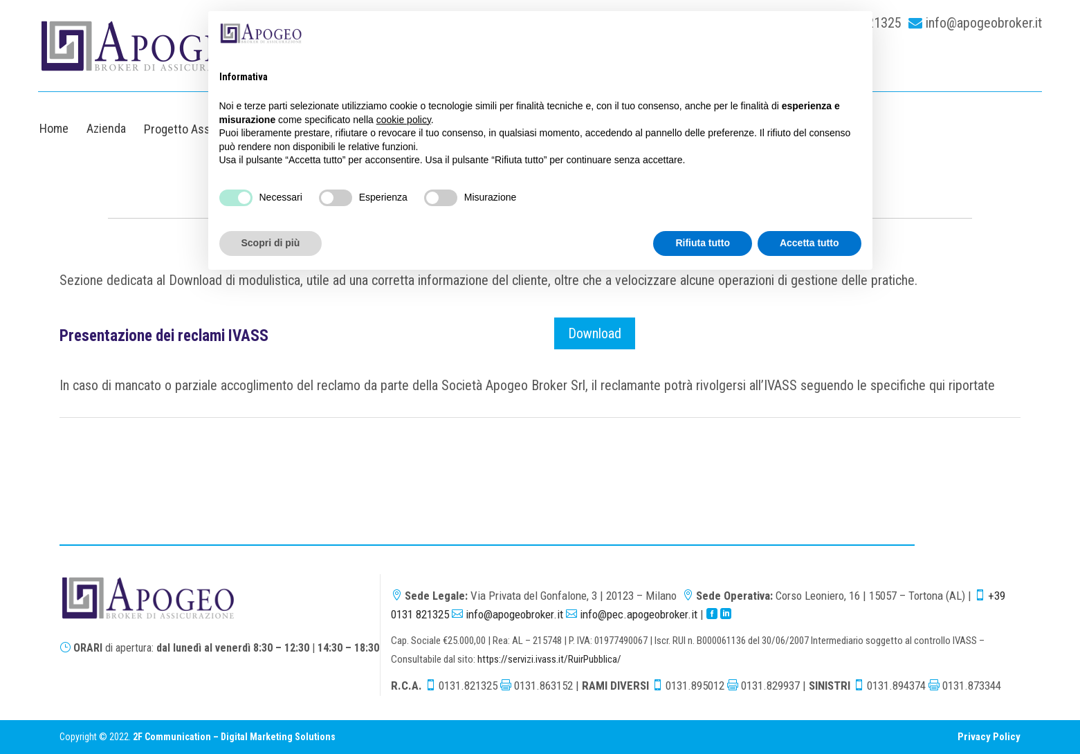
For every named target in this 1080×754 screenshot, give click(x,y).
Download (594, 333)
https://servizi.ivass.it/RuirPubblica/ (549, 659)
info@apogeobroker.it (984, 23)
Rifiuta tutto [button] (702, 242)
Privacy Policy (989, 736)
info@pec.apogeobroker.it (638, 614)
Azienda (106, 128)
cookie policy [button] (403, 119)
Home (53, 128)
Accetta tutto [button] (809, 242)
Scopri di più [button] (270, 242)
